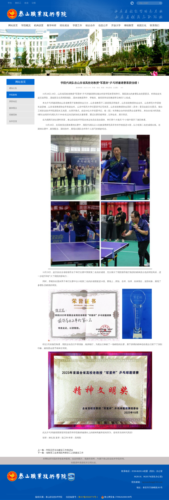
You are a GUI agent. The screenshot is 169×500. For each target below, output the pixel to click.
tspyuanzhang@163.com (152, 482)
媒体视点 (13, 108)
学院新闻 (13, 95)
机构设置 (38, 25)
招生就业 (64, 25)
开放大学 (116, 25)
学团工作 (77, 25)
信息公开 (103, 25)
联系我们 (154, 25)
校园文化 (141, 25)
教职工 (18, 3)
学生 (10, 3)
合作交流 (13, 121)
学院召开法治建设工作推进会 (59, 450)
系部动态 (13, 101)
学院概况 (26, 25)
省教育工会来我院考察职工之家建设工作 (64, 453)
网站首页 (13, 25)
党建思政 (13, 115)
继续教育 (129, 25)
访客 (34, 3)
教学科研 (51, 25)
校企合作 (90, 25)
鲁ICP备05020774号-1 (88, 497)
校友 (26, 3)
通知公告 (13, 88)
